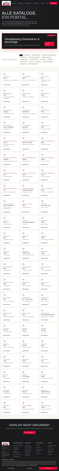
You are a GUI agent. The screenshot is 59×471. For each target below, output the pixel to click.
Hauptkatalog (27, 55)
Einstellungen (29, 468)
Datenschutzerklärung (22, 465)
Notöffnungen (27, 453)
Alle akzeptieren (48, 468)
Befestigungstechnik (46, 57)
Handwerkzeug (23, 57)
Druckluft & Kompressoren (34, 57)
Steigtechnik (38, 61)
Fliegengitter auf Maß (17, 454)
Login (47, 3)
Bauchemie (31, 61)
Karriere (37, 451)
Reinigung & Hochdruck (48, 61)
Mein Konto (38, 453)
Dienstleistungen (28, 3)
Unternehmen (36, 3)
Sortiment (14, 3)
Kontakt (42, 3)
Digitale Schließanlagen (17, 445)
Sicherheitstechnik (36, 55)
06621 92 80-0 (50, 449)
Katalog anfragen (29, 432)
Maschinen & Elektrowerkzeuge (48, 55)
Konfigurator (53, 3)
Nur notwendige (11, 468)
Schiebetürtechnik (34, 59)
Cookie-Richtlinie (33, 465)
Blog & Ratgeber (39, 449)
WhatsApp (50, 454)
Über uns (38, 445)
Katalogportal (21, 3)
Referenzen (38, 447)
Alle (21, 55)
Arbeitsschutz (23, 63)
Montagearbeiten (28, 451)
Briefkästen (50, 59)
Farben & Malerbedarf (32, 63)
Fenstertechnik (23, 61)
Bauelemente (42, 59)
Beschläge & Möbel (24, 59)
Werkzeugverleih (28, 449)
